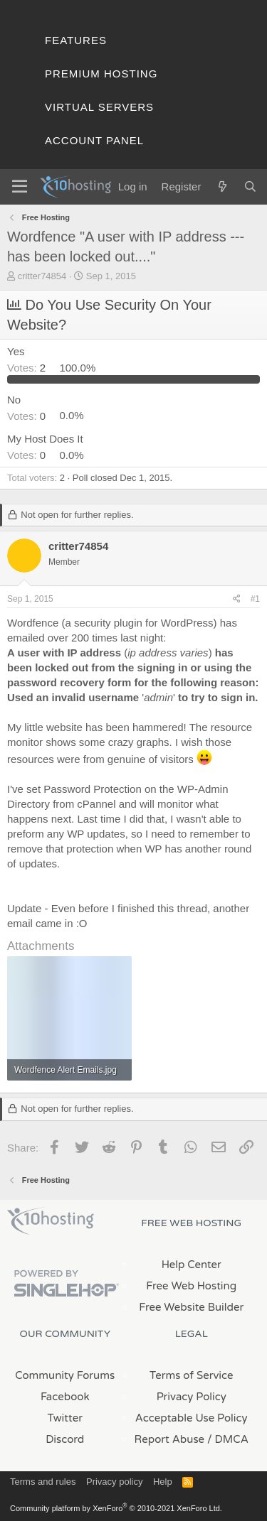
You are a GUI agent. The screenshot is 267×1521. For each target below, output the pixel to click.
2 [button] (27, 368)
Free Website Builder (191, 1307)
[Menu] (19, 187)
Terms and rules (42, 1481)
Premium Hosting (101, 73)
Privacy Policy (191, 1396)
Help (162, 1481)
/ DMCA (227, 1439)
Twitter (65, 1418)
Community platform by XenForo (116, 1508)
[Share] (237, 599)
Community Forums (65, 1375)
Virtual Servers (99, 107)
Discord (65, 1439)
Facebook (65, 1396)
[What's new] (222, 186)
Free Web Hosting (191, 1285)
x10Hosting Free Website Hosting (50, 1221)
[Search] (250, 186)
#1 (255, 599)
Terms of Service (192, 1375)
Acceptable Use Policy (191, 1418)
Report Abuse (170, 1439)
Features (76, 40)
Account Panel (94, 140)
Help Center (191, 1264)
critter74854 (42, 276)
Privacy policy (114, 1481)
